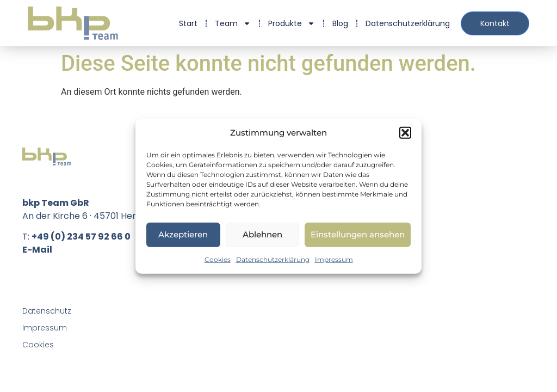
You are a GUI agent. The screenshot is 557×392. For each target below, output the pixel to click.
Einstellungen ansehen (358, 234)
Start (188, 23)
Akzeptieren (183, 234)
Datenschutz (46, 310)
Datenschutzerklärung (273, 259)
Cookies (218, 259)
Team (233, 23)
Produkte (291, 23)
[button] (405, 132)
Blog (340, 23)
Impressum (334, 259)
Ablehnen (262, 234)
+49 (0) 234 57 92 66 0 (81, 236)
